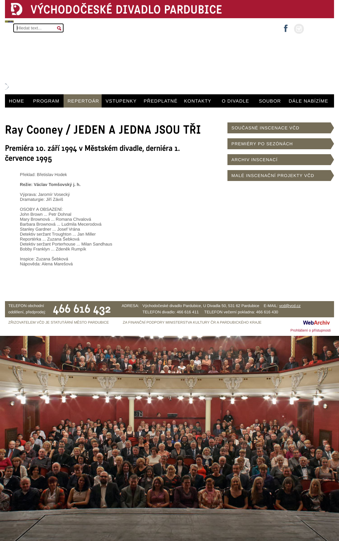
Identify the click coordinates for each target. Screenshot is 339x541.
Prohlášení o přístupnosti (310, 331)
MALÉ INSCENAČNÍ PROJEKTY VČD (272, 175)
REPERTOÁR (83, 101)
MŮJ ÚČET (318, 28)
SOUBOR (270, 101)
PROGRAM (46, 101)
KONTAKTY (197, 101)
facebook (286, 26)
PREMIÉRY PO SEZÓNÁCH (262, 143)
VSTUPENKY (121, 101)
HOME (16, 101)
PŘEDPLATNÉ (160, 101)
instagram (299, 29)
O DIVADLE (235, 101)
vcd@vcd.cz (290, 305)
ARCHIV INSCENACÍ (254, 159)
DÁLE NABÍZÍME (308, 101)
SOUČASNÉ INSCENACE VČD (265, 127)
